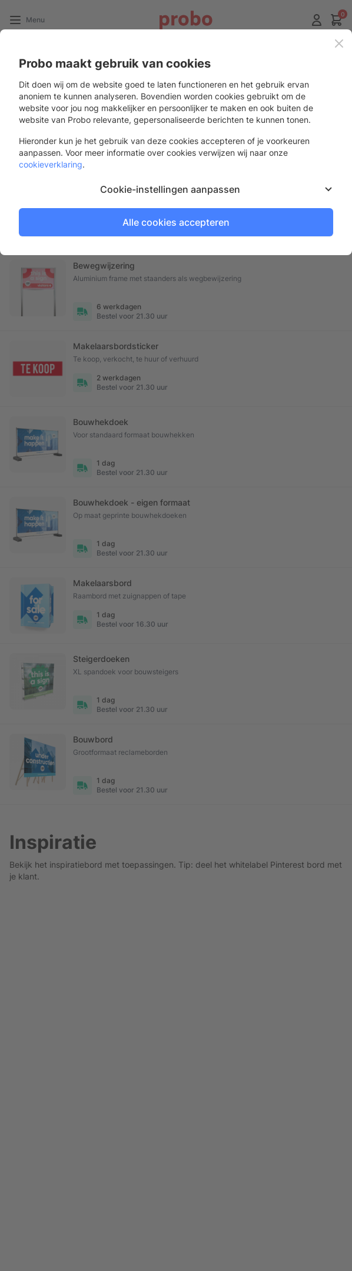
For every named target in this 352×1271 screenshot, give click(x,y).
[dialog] (176, 635)
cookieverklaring (50, 164)
